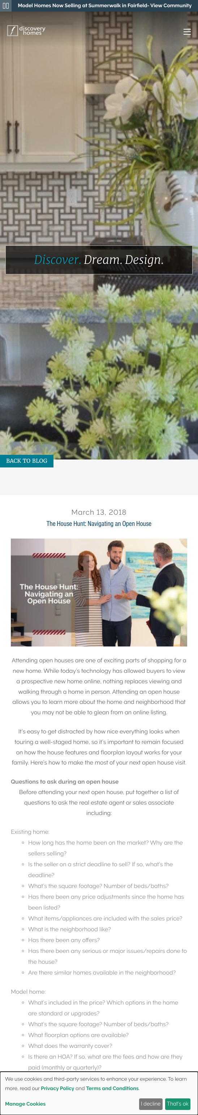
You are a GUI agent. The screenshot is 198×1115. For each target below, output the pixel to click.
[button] (179, 32)
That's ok (177, 1104)
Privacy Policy (57, 1089)
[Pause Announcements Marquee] (6, 6)
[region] (105, 6)
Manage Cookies (25, 1104)
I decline (150, 1104)
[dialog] (99, 1093)
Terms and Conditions (112, 1089)
